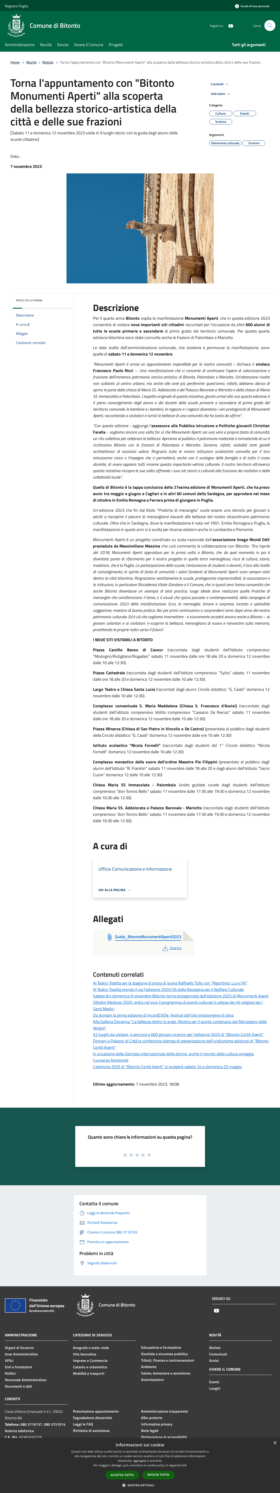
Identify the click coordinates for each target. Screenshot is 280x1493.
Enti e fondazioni (18, 1367)
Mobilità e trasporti (88, 1373)
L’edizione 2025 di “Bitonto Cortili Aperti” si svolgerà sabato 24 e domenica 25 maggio (167, 1067)
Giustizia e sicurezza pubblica (164, 1354)
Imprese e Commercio (90, 1360)
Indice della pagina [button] (29, 300)
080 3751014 (55, 1424)
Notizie (47, 62)
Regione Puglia (16, 6)
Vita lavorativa (84, 1354)
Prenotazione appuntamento (96, 1411)
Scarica (171, 948)
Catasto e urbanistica (90, 1367)
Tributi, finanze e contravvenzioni (167, 1360)
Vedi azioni (221, 94)
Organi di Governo (19, 1347)
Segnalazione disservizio (92, 1417)
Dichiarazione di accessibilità (164, 1437)
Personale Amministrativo (25, 1380)
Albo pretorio (151, 1417)
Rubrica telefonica (19, 1431)
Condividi (220, 84)
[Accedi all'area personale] (252, 6)
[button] (140, 1485)
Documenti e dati (18, 1386)
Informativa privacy (156, 1424)
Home (15, 62)
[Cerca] (269, 25)
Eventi (214, 1382)
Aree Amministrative (21, 1354)
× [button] (275, 1443)
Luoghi (214, 1388)
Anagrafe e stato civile (91, 1347)
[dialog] (140, 1465)
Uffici (9, 1360)
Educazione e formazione (161, 1347)
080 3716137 (31, 1424)
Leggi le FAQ (83, 1424)
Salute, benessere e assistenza (165, 1373)
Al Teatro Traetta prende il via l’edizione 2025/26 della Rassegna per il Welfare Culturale (168, 989)
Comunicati (218, 1354)
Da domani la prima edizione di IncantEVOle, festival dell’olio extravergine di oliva (163, 1015)
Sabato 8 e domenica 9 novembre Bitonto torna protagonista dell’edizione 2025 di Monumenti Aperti (180, 996)
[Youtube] (229, 25)
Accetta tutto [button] (122, 1475)
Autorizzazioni (152, 1379)
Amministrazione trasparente (164, 1411)
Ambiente (148, 1366)
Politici (10, 1373)
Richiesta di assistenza (91, 1430)
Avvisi (214, 1360)
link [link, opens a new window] (184, 1465)
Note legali (149, 1430)
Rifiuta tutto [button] (158, 1475)
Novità (31, 62)
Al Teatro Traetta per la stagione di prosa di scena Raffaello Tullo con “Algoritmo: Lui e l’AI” (170, 983)
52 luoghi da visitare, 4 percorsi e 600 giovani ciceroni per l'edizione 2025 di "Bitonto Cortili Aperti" (178, 1034)
